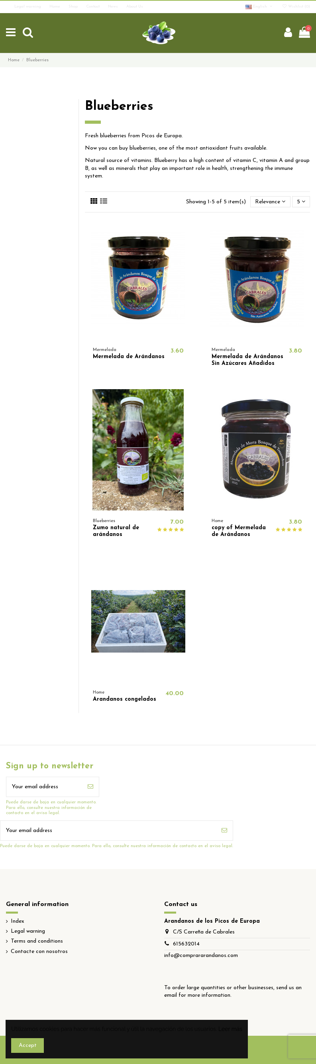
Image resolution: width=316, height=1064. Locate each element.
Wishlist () (296, 6)
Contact (93, 6)
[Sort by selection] (270, 202)
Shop (74, 6)
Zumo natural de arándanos (116, 531)
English (259, 6)
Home (55, 6)
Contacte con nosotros (39, 952)
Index (17, 921)
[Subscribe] (90, 787)
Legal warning (28, 6)
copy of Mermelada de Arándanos (239, 531)
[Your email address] (44, 787)
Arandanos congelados (124, 699)
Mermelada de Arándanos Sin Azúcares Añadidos (247, 360)
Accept (28, 1045)
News (113, 6)
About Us (134, 6)
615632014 (186, 944)
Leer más (230, 1029)
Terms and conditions (37, 941)
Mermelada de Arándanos (129, 357)
